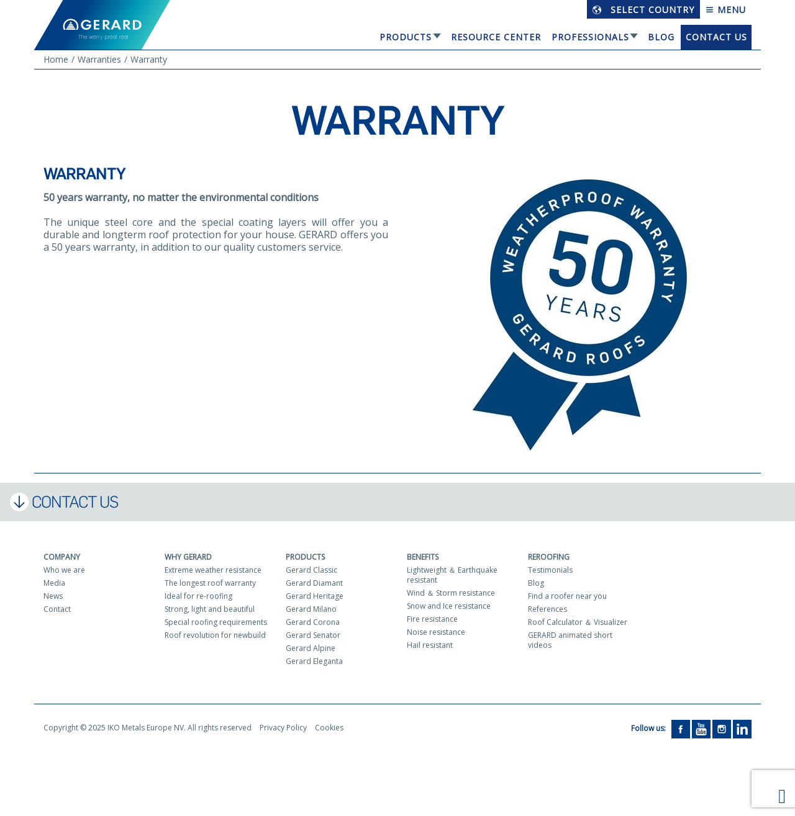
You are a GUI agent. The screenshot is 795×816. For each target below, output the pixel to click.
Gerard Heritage (314, 596)
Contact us (716, 37)
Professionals (590, 37)
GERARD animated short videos (570, 640)
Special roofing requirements (216, 622)
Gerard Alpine (310, 648)
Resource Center (496, 37)
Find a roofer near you (567, 596)
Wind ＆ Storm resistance (451, 593)
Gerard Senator (313, 635)
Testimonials (550, 570)
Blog (661, 37)
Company (61, 557)
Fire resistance (432, 619)
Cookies (329, 727)
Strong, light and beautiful (210, 609)
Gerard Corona (313, 622)
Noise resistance (436, 632)
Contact (57, 609)
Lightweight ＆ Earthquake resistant (452, 575)
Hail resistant (430, 645)
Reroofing (549, 557)
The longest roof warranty (210, 583)
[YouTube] (701, 728)
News (53, 596)
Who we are (64, 570)
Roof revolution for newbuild (215, 635)
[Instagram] (721, 728)
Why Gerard (188, 557)
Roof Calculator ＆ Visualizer (577, 622)
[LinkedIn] (742, 728)
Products (405, 37)
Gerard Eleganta (314, 661)
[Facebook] (680, 728)
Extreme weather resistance (213, 570)
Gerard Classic (311, 570)
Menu (726, 10)
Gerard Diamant (314, 583)
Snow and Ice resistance (449, 606)
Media (54, 583)
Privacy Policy (283, 727)
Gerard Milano (311, 609)
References (547, 609)
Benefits (422, 557)
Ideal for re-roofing (198, 596)
